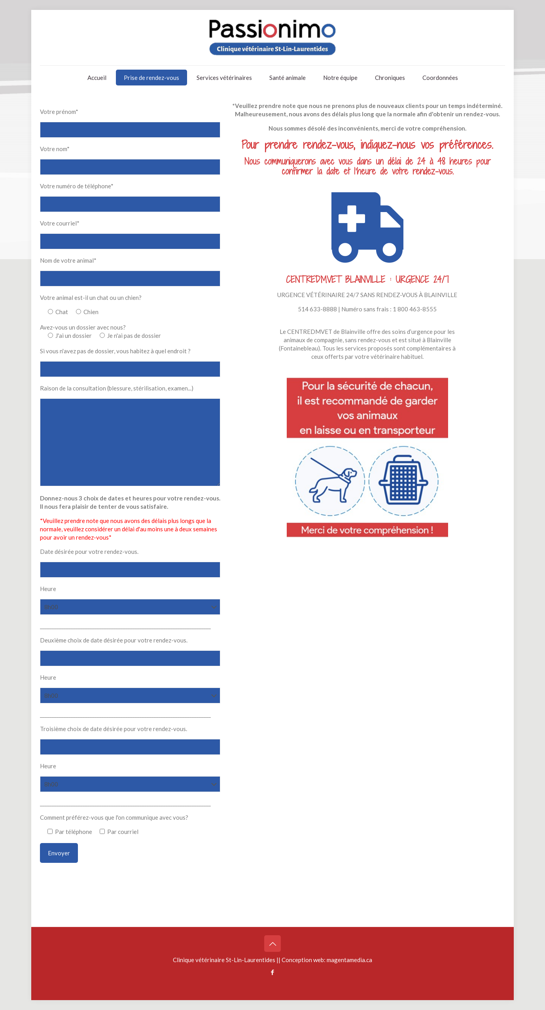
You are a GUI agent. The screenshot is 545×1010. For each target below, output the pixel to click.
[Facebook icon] (273, 972)
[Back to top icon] (272, 943)
